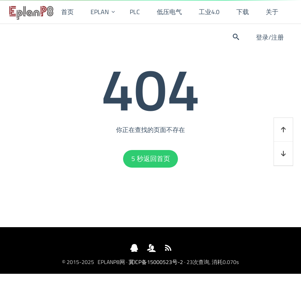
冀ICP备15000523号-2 (156, 262)
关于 (272, 11)
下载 (242, 11)
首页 (67, 11)
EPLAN (100, 11)
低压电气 (169, 11)
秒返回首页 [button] (150, 159)
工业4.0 (209, 11)
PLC (135, 11)
